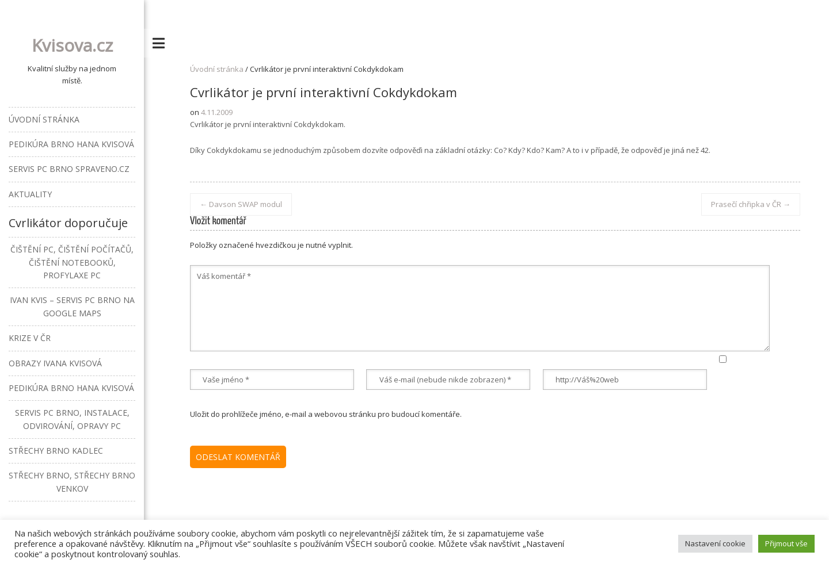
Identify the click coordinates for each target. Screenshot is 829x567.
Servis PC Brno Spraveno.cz (69, 168)
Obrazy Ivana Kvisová (55, 363)
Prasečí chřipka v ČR (750, 204)
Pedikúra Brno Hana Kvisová (71, 144)
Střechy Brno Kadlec (56, 450)
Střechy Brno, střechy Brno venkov (72, 481)
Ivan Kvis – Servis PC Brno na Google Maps (72, 306)
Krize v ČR (30, 337)
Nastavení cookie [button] (715, 543)
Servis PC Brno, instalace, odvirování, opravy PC (72, 419)
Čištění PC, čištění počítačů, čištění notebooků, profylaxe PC (72, 262)
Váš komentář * (480, 308)
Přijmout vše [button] (786, 543)
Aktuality (30, 194)
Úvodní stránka (217, 69)
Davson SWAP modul (241, 204)
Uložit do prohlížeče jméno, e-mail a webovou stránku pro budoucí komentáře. (326, 414)
